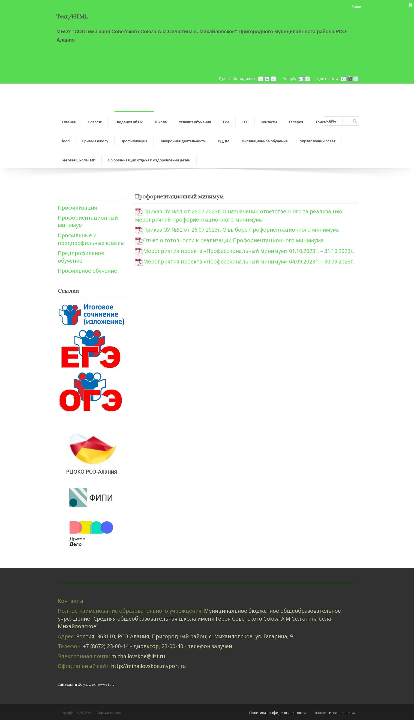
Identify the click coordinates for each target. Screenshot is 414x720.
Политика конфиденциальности (277, 712)
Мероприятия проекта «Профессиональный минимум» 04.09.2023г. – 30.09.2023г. (248, 261)
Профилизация (77, 207)
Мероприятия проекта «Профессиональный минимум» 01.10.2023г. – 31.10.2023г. (248, 251)
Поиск (355, 122)
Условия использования (335, 712)
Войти (356, 6)
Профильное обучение (87, 270)
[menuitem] (129, 120)
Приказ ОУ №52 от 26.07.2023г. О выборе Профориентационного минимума (241, 229)
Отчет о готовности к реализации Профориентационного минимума (233, 240)
